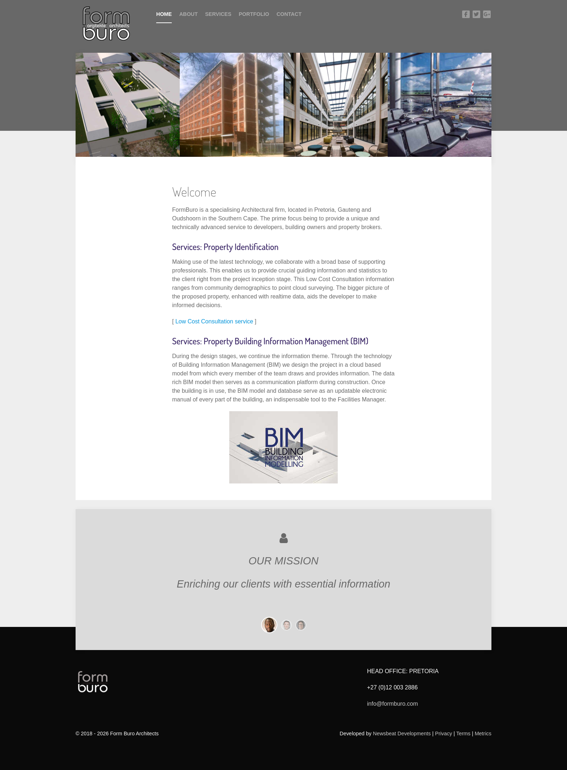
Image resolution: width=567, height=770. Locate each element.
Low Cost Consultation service (214, 321)
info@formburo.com (392, 704)
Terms (464, 733)
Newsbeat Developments (402, 733)
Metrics (483, 733)
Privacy (443, 733)
